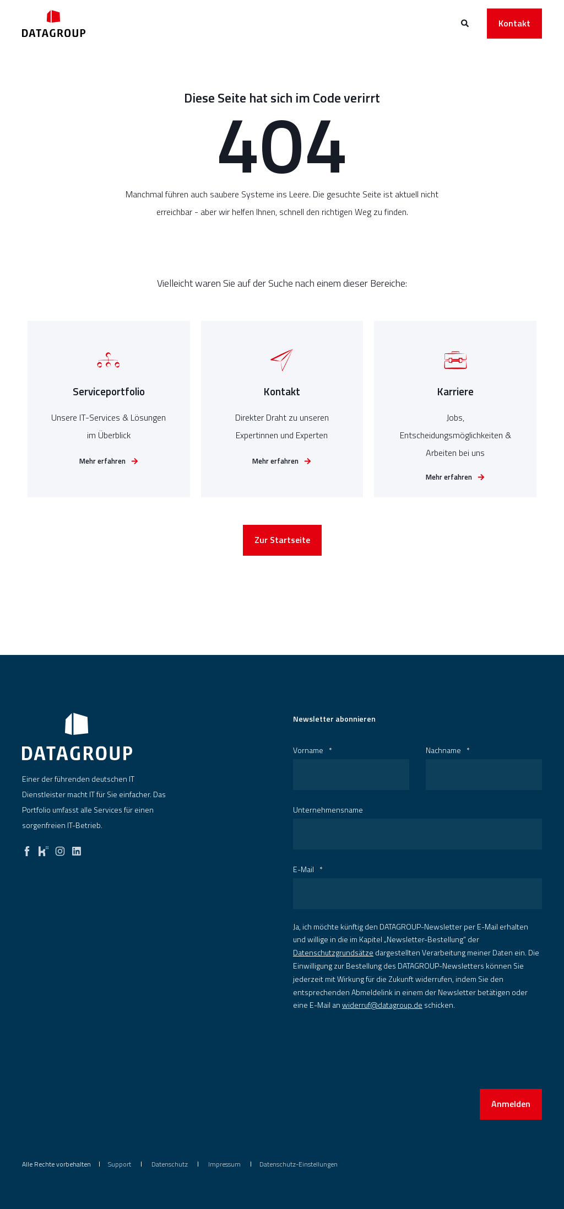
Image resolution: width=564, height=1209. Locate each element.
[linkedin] (77, 848)
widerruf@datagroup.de (382, 1005)
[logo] (77, 736)
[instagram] (60, 848)
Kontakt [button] (514, 23)
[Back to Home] (53, 23)
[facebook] (27, 848)
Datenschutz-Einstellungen (298, 1164)
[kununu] (43, 848)
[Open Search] (465, 22)
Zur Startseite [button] (282, 545)
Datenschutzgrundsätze (333, 952)
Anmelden (510, 1103)
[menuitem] (119, 1164)
